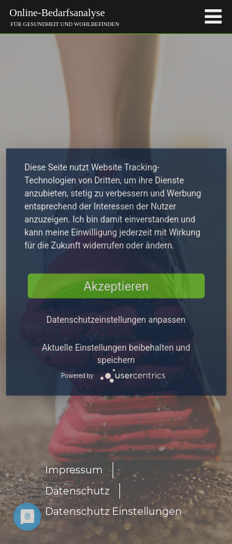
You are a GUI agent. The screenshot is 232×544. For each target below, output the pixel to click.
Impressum (74, 470)
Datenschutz (77, 491)
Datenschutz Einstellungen (113, 511)
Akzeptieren (116, 286)
